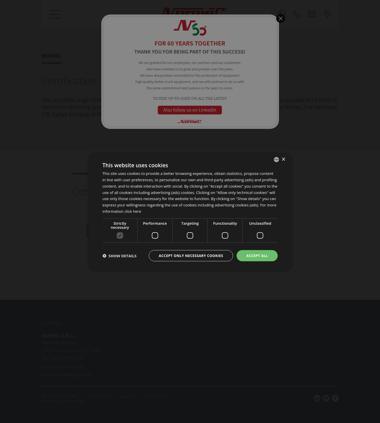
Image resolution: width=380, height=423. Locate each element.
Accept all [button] (257, 255)
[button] (120, 255)
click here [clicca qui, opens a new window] (132, 211)
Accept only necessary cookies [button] (191, 255)
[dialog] (190, 211)
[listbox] (276, 159)
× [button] (283, 159)
